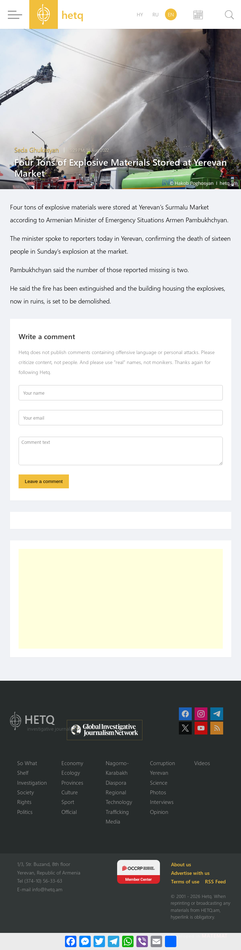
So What (27, 763)
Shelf (22, 772)
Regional (116, 792)
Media (113, 821)
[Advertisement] (121, 599)
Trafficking (117, 811)
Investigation (32, 782)
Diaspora (116, 782)
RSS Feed (215, 881)
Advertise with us (190, 872)
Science (158, 782)
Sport (67, 802)
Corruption (162, 763)
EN (171, 14)
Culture (69, 792)
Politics (24, 811)
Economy (72, 763)
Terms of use (185, 881)
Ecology (70, 772)
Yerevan (159, 772)
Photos (158, 792)
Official (69, 811)
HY (140, 14)
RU (155, 14)
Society (25, 792)
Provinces (72, 782)
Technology (119, 802)
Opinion (159, 811)
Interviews (162, 802)
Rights (24, 802)
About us (181, 864)
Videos (202, 763)
